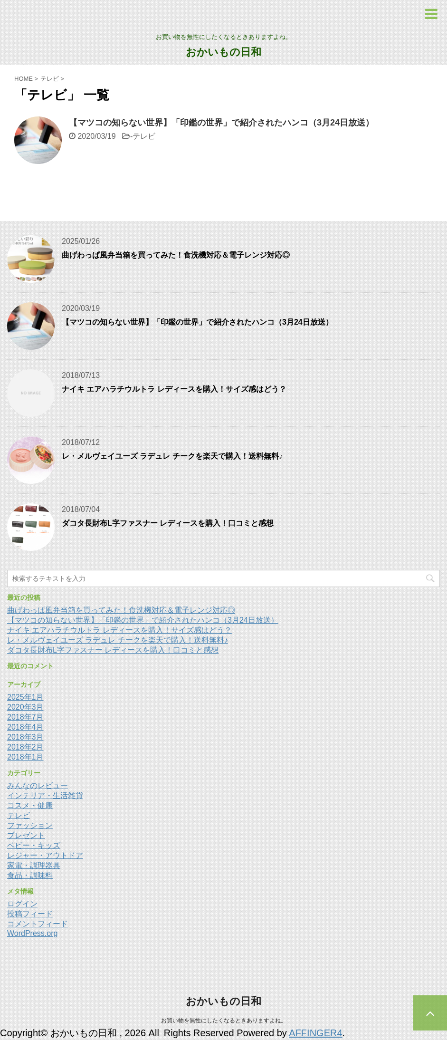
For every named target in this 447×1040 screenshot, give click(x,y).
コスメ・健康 (30, 805)
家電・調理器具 (33, 865)
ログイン (22, 904)
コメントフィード (37, 924)
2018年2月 (25, 747)
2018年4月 (25, 727)
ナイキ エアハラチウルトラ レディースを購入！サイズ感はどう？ (174, 389)
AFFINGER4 (315, 1033)
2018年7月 (25, 717)
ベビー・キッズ (33, 845)
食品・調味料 (30, 875)
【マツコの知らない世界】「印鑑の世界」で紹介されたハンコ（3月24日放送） (221, 122)
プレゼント (26, 835)
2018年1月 (25, 757)
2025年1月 (25, 697)
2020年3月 (25, 707)
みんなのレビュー (37, 785)
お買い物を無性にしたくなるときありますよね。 (223, 1020)
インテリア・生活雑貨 (45, 795)
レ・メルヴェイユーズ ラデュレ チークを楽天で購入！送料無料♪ (172, 456)
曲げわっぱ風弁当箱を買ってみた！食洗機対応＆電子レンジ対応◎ (176, 255)
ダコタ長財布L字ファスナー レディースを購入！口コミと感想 (168, 523)
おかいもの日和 (223, 52)
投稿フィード (30, 914)
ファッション (30, 825)
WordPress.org (32, 933)
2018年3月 (25, 737)
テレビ (144, 136)
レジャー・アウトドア (45, 855)
